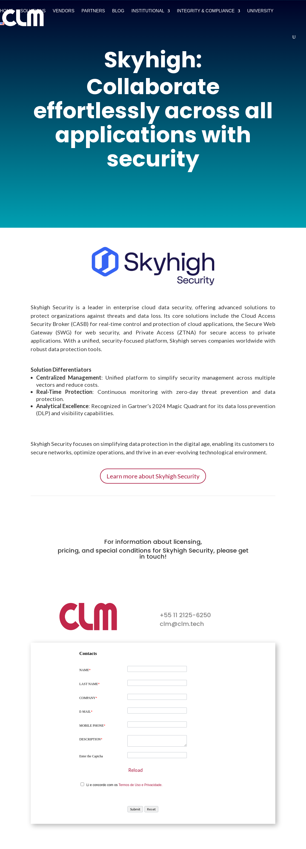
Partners (93, 11)
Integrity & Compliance (205, 11)
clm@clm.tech (182, 624)
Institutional (147, 11)
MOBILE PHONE (92, 725)
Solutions (32, 11)
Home (6, 11)
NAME (85, 670)
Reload (135, 770)
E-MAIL (86, 712)
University (260, 11)
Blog (118, 11)
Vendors (63, 11)
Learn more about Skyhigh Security (153, 476)
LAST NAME (89, 684)
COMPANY (88, 698)
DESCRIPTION (90, 739)
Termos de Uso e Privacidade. (140, 785)
